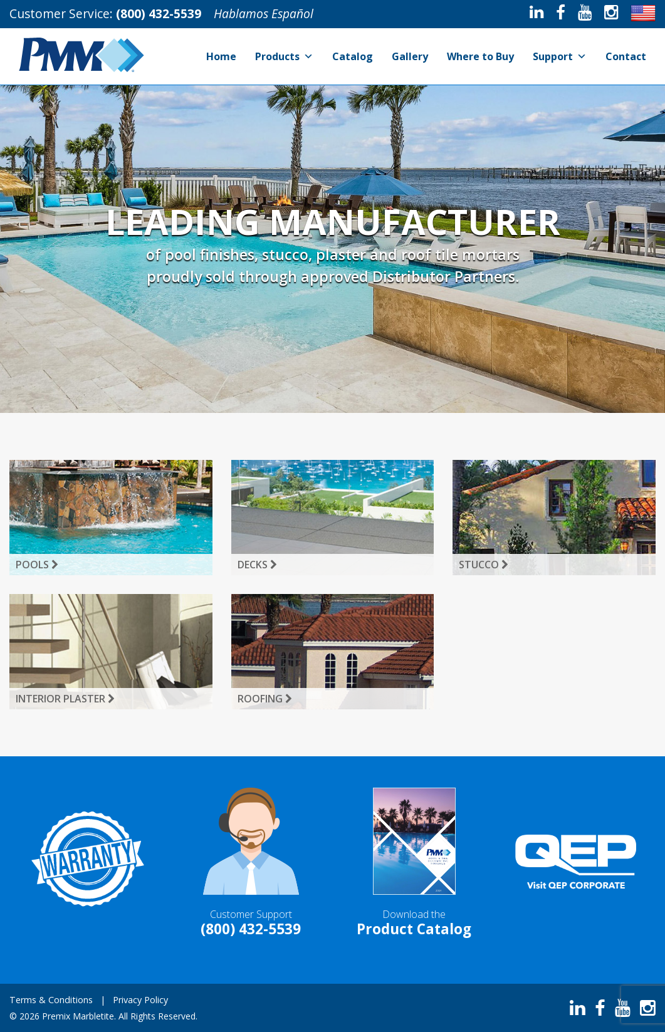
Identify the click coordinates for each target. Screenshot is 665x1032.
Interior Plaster (65, 699)
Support (560, 56)
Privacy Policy (140, 1000)
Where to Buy (480, 56)
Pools (37, 564)
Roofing (265, 699)
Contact (625, 56)
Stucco (483, 564)
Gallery (410, 56)
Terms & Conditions (51, 1000)
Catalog (352, 56)
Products (284, 56)
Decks (257, 564)
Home (221, 56)
